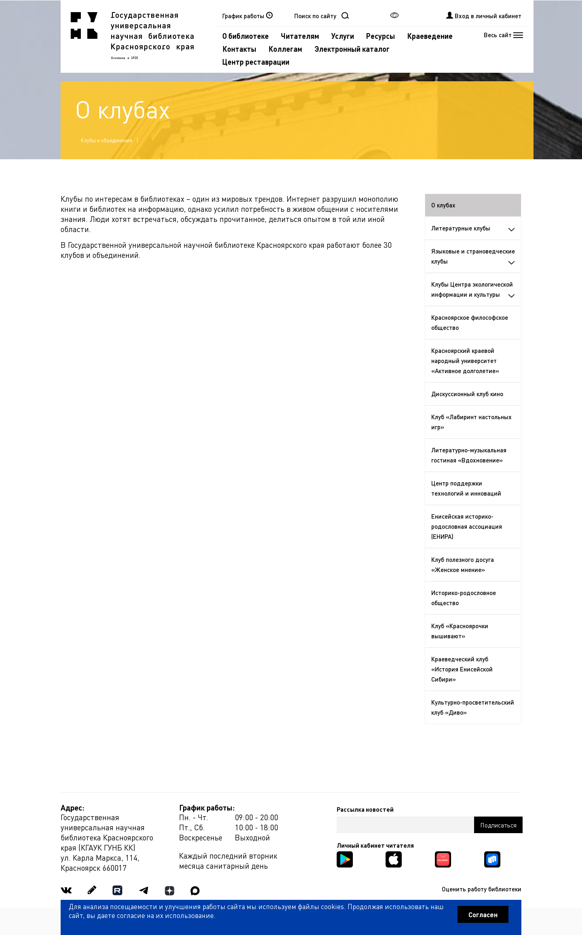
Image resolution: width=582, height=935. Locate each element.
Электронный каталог (352, 48)
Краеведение (430, 35)
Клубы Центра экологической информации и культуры (473, 289)
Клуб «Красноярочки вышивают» (459, 631)
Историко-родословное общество (463, 598)
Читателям (300, 35)
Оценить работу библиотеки (481, 889)
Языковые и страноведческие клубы (473, 256)
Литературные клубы (473, 228)
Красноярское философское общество (469, 322)
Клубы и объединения (106, 140)
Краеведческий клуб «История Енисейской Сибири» (462, 669)
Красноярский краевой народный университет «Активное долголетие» (465, 360)
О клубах (443, 205)
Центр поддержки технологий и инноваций (466, 488)
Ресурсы (380, 35)
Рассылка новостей (365, 809)
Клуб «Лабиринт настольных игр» (471, 422)
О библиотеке (245, 35)
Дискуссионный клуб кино (467, 394)
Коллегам (285, 48)
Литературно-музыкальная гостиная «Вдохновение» (468, 455)
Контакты (239, 48)
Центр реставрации (255, 61)
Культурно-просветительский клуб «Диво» (472, 707)
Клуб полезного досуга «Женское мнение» (462, 564)
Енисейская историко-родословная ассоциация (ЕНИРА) (466, 526)
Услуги (342, 35)
